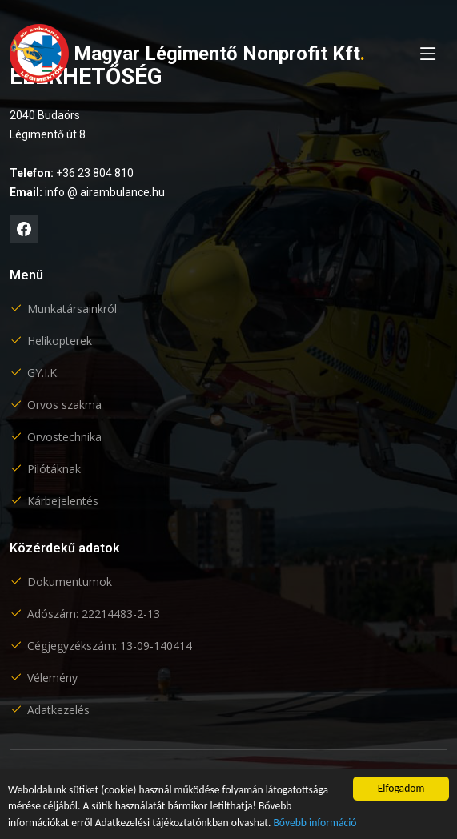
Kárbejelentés (62, 501)
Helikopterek (59, 341)
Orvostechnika (64, 437)
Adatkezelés (58, 710)
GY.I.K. (43, 373)
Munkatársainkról (72, 309)
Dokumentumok (69, 582)
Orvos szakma (64, 405)
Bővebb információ (314, 822)
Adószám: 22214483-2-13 (93, 614)
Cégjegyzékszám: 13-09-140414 (109, 646)
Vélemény (52, 678)
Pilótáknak (54, 469)
